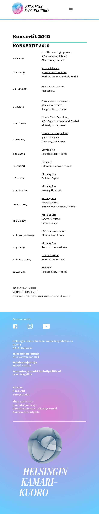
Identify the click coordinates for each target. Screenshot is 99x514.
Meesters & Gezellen (53, 86)
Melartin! (47, 267)
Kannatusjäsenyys (25, 405)
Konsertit (19, 391)
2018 (59, 296)
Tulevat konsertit (24, 288)
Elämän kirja (48, 149)
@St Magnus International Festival (60, 121)
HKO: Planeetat (50, 255)
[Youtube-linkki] (46, 326)
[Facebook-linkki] (15, 326)
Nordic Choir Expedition (55, 101)
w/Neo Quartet (50, 202)
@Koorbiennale (50, 137)
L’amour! (46, 162)
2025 (15, 296)
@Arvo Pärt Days (51, 219)
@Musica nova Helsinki (54, 56)
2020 (46, 296)
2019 (53, 296)
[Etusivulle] (48, 461)
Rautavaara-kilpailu (26, 412)
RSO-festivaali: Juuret (53, 231)
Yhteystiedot (21, 395)
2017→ (66, 296)
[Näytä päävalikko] (71, 9)
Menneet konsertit (25, 292)
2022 (34, 296)
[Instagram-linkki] (30, 326)
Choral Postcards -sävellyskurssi (35, 409)
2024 (21, 296)
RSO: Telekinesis (50, 68)
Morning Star (49, 174)
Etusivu (18, 387)
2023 (27, 296)
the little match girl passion (56, 52)
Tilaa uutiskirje (23, 402)
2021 (40, 296)
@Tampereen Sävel (52, 105)
